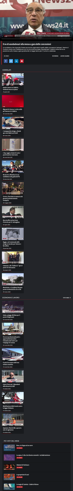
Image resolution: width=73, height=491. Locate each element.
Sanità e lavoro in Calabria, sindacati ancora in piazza (10, 88)
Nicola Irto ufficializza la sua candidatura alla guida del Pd (11, 176)
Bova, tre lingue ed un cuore (24, 445)
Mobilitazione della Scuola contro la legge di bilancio (12, 407)
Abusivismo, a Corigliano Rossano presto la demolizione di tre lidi (12, 288)
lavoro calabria (64, 56)
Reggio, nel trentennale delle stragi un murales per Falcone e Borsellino (12, 244)
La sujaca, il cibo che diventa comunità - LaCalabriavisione (33, 455)
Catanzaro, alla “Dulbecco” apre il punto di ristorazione (12, 267)
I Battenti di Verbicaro (22, 465)
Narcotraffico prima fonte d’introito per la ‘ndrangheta (11, 221)
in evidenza (55, 56)
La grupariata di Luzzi (22, 475)
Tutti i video (67, 298)
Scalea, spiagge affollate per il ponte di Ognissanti (11, 316)
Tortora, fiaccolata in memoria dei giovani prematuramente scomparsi (13, 198)
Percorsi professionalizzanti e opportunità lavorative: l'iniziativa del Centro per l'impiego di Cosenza (11, 340)
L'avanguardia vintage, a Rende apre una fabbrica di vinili (12, 132)
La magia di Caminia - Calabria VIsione (27, 484)
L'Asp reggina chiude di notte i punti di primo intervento (11, 154)
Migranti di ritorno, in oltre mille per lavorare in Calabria (12, 110)
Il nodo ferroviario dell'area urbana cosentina (11, 363)
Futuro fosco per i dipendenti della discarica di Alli (11, 385)
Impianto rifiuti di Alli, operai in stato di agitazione (12, 429)
